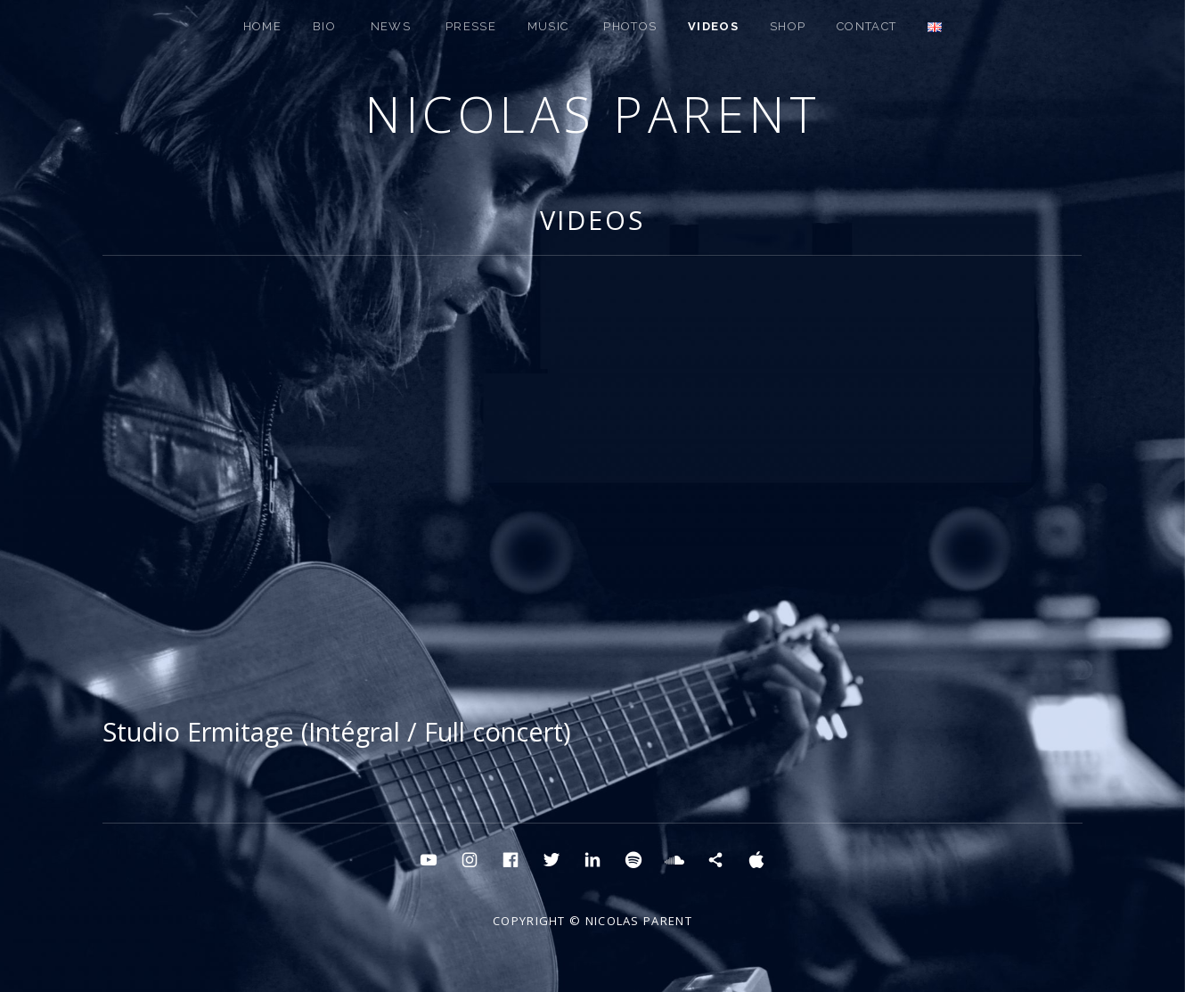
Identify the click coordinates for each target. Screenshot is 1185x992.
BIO (324, 26)
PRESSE (470, 26)
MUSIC (548, 26)
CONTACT (866, 26)
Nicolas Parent (592, 113)
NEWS (391, 26)
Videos (713, 26)
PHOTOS (630, 26)
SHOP (787, 26)
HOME (262, 26)
